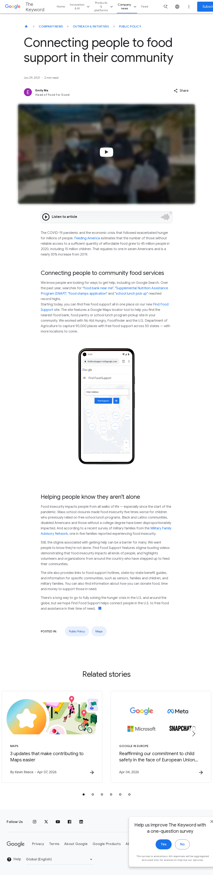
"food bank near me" (98, 288)
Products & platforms (104, 6)
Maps (99, 631)
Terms (54, 844)
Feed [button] (144, 6)
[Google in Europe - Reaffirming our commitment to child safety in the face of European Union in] (161, 737)
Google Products (107, 844)
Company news (127, 6)
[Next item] (193, 734)
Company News (51, 26)
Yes (152, 856)
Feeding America (87, 238)
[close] (200, 833)
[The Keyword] (26, 26)
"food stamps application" (87, 294)
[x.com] (46, 822)
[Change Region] (60, 859)
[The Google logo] (16, 844)
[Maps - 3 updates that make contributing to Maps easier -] (52, 737)
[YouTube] (58, 822)
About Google (76, 844)
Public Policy (130, 26)
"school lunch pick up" (131, 294)
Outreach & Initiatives (91, 26)
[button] (181, 90)
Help (14, 859)
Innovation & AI (80, 6)
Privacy (38, 844)
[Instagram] (35, 822)
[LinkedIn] (81, 822)
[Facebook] (69, 822)
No (170, 856)
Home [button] (61, 6)
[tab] (83, 794)
